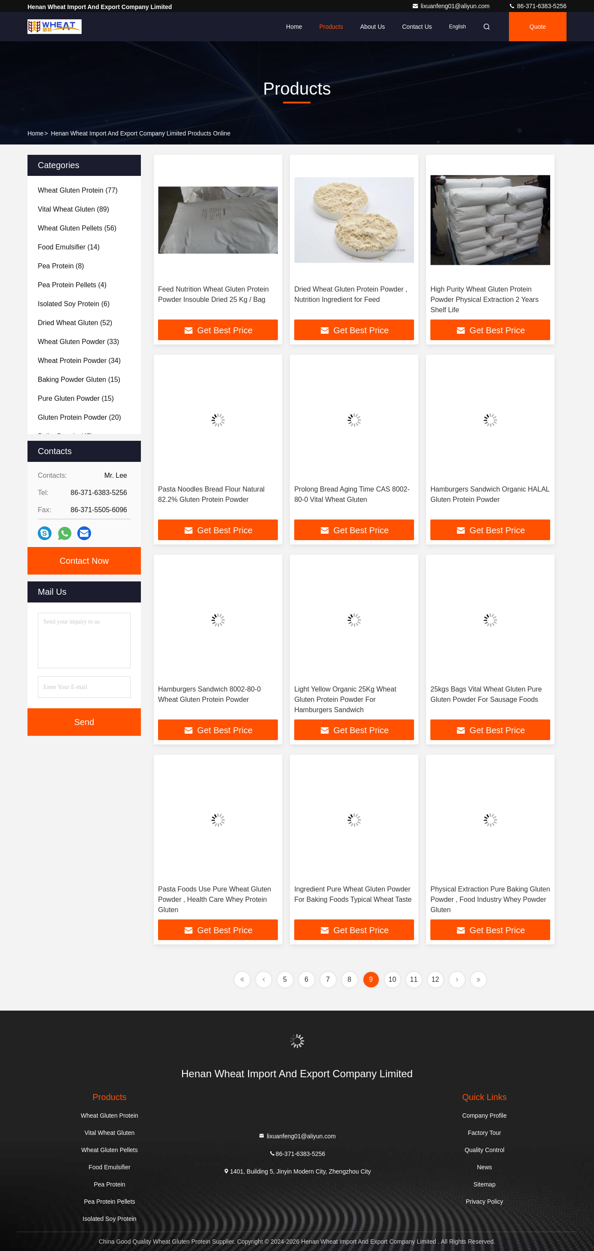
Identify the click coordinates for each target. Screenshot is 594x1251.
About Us (372, 26)
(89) (73, 209)
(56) (77, 228)
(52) (75, 322)
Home (294, 26)
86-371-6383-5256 (538, 6)
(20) (79, 417)
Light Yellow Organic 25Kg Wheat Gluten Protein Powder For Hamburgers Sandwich (345, 699)
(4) (72, 285)
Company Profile (484, 1115)
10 (392, 979)
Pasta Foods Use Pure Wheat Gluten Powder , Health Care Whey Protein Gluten (214, 899)
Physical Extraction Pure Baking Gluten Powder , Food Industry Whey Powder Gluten (490, 899)
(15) (79, 379)
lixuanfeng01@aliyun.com (451, 6)
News (484, 1167)
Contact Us (417, 26)
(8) (61, 266)
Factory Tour (484, 1132)
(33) (78, 341)
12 (435, 979)
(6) (74, 303)
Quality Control (485, 1149)
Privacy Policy (484, 1201)
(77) (78, 190)
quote (538, 26)
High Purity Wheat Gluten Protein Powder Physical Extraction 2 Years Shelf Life (484, 300)
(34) (79, 360)
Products (331, 26)
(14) (69, 247)
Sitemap (484, 1184)
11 (414, 979)
